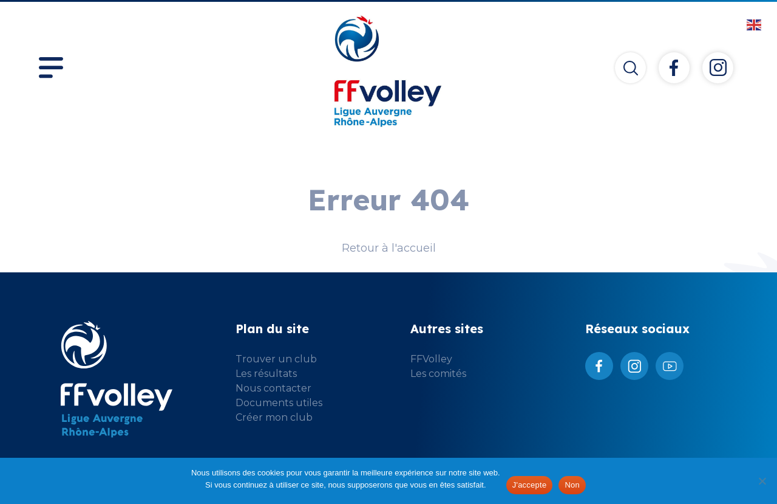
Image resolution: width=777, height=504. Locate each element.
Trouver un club (276, 359)
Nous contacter (273, 388)
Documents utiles (279, 403)
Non (572, 484)
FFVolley (431, 359)
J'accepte (529, 484)
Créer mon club (274, 417)
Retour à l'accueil (389, 248)
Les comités (438, 373)
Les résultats (266, 373)
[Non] (762, 481)
